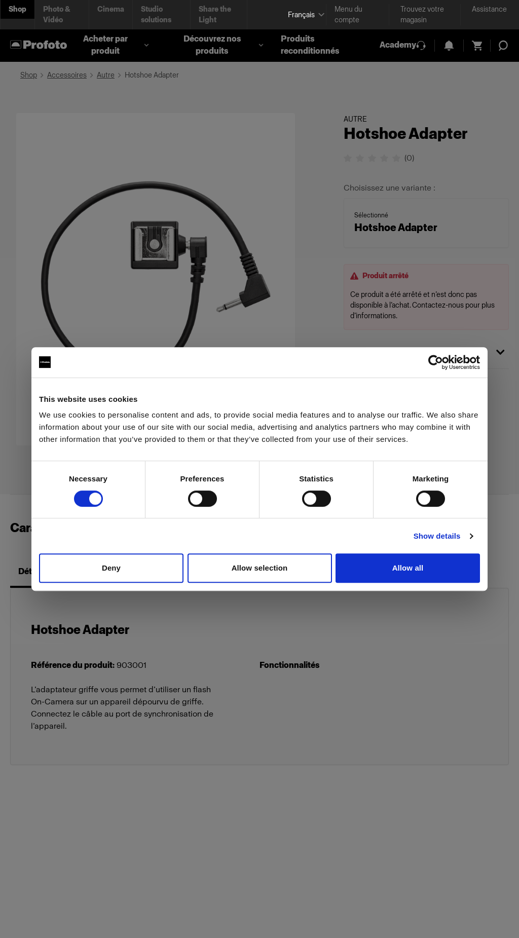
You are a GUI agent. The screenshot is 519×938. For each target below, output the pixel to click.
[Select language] (303, 15)
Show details (437, 536)
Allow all (408, 568)
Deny (111, 568)
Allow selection (260, 568)
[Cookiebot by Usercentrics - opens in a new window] (435, 362)
